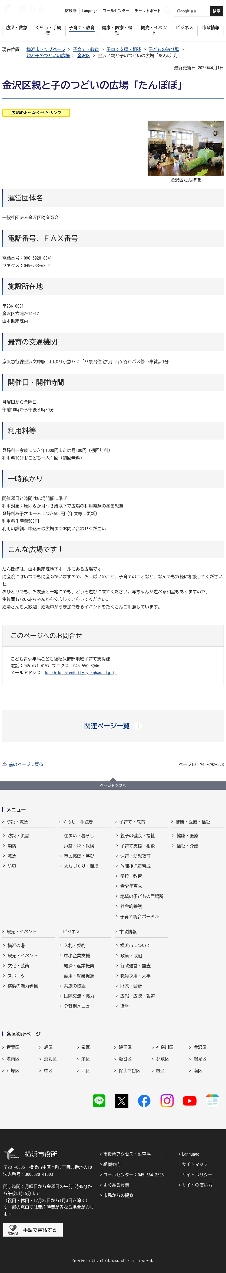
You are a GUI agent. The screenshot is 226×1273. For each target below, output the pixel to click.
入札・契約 (75, 945)
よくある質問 (116, 1185)
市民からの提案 (118, 1195)
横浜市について (135, 945)
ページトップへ (113, 785)
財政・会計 (131, 986)
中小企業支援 (77, 956)
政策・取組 (131, 956)
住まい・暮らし (79, 835)
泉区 (85, 1047)
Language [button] (89, 11)
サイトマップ (195, 1164)
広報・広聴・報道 (137, 996)
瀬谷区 (125, 1059)
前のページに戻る (26, 764)
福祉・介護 (187, 846)
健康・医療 (187, 835)
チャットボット (148, 11)
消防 (12, 846)
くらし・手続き (78, 822)
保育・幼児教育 (135, 856)
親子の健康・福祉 (137, 835)
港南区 (12, 1059)
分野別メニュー (79, 1006)
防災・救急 (17, 822)
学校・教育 (131, 876)
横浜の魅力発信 (23, 986)
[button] (113, 725)
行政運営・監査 (135, 966)
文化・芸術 (18, 966)
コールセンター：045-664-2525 (133, 1175)
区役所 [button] (71, 11)
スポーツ (16, 976)
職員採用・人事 (135, 976)
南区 (198, 1070)
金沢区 (83, 55)
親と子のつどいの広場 (48, 55)
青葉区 (12, 1047)
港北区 (50, 1059)
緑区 (160, 1070)
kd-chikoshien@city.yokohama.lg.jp (81, 672)
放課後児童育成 (135, 866)
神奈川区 (165, 1047)
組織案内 (112, 1164)
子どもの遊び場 (164, 49)
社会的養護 (131, 906)
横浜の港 (16, 945)
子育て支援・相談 (124, 49)
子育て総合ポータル (139, 916)
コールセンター (116, 11)
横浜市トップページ (45, 49)
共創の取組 (75, 986)
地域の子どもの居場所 (142, 896)
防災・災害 (18, 835)
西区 (85, 1070)
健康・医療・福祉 (193, 822)
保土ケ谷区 (129, 1070)
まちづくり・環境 (81, 866)
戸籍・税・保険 (79, 846)
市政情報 (128, 932)
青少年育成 (131, 886)
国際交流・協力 (79, 996)
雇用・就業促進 (79, 976)
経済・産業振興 (79, 966)
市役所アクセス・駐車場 (127, 1154)
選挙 (124, 1006)
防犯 (12, 866)
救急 (12, 856)
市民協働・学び (79, 856)
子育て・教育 (86, 49)
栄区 (85, 1059)
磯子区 (125, 1047)
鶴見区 (200, 1059)
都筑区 (162, 1059)
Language (190, 1154)
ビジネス (71, 932)
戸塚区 (12, 1070)
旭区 (48, 1047)
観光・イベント (21, 932)
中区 (48, 1070)
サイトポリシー (197, 1175)
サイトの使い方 (197, 1185)
